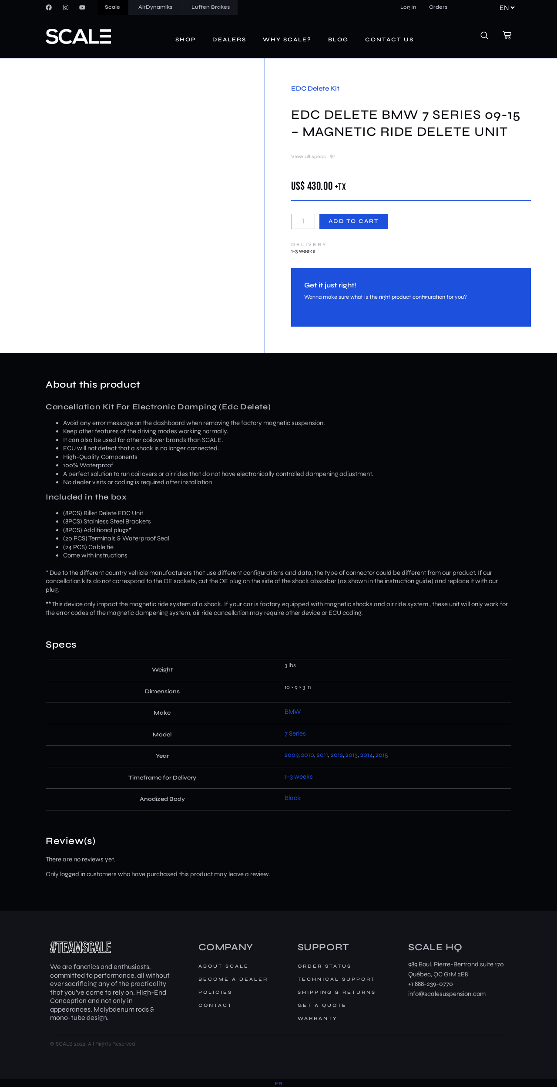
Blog (338, 39)
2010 (307, 755)
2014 (366, 755)
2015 (382, 755)
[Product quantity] (303, 221)
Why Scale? (287, 39)
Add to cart (354, 221)
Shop (185, 39)
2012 (337, 755)
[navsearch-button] (489, 36)
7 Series (295, 733)
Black (293, 798)
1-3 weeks (299, 776)
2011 (322, 755)
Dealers (229, 39)
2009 (292, 755)
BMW (293, 712)
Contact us (389, 39)
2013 (352, 755)
